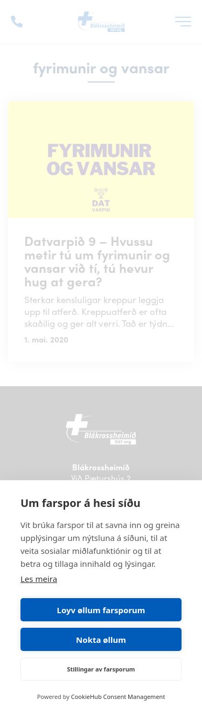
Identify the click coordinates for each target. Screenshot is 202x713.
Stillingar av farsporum (101, 669)
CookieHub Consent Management (118, 697)
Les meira (38, 578)
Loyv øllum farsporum (101, 610)
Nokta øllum (101, 639)
